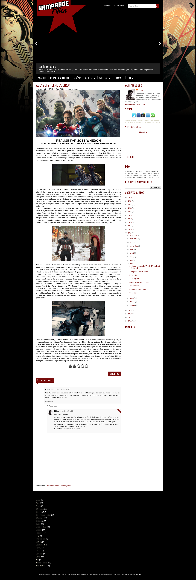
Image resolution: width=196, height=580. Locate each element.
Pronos (38, 551)
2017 (130, 226)
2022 (130, 208)
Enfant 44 (133, 275)
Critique (62, 89)
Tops (119, 78)
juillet (132, 253)
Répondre (49, 401)
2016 (130, 229)
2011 (130, 321)
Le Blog (39, 542)
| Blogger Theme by (90, 574)
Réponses (53, 406)
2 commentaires (72, 89)
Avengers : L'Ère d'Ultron (53, 85)
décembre (134, 235)
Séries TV (90, 78)
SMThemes (72, 574)
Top (37, 560)
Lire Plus (114, 373)
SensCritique (119, 6)
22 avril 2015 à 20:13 (67, 411)
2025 (130, 197)
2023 (130, 204)
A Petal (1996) (134, 279)
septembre (134, 246)
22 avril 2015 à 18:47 (62, 389)
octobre (133, 242)
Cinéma (77, 78)
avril (131, 264)
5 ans (38, 500)
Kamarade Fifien (56, 574)
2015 (130, 233)
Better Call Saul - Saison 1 (139, 289)
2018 (130, 222)
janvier (132, 305)
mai (131, 260)
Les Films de (41, 545)
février (132, 302)
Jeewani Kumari (135, 574)
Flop (37, 536)
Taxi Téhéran (134, 286)
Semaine (39, 554)
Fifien (56, 411)
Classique (39, 518)
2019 (130, 219)
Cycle (38, 524)
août (132, 249)
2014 (130, 310)
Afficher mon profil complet (135, 104)
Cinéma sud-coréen (43, 515)
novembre (134, 239)
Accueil (42, 78)
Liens (131, 78)
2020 (130, 215)
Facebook (106, 6)
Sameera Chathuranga (121, 574)
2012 (130, 317)
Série (38, 557)
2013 (130, 314)
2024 (130, 201)
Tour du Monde (41, 566)
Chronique (40, 509)
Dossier (39, 530)
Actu (37, 503)
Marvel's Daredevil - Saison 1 (140, 282)
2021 (130, 211)
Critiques (105, 78)
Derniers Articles (59, 78)
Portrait (39, 548)
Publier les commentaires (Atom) (58, 486)
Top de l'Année (41, 563)
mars (132, 298)
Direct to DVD (41, 527)
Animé (38, 506)
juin (131, 257)
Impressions (40, 539)
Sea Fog (132, 293)
